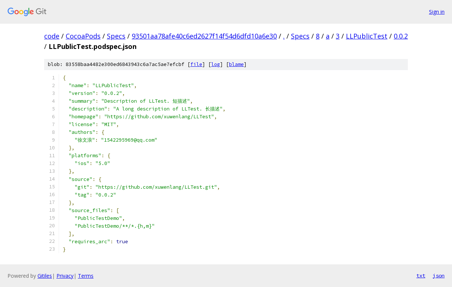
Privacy (64, 275)
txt (420, 275)
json (439, 275)
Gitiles (44, 275)
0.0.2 (401, 36)
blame (236, 64)
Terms (86, 275)
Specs (116, 36)
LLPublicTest (366, 36)
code (51, 36)
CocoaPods (83, 36)
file (196, 64)
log (215, 64)
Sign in (437, 11)
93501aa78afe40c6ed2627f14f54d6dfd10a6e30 (204, 36)
